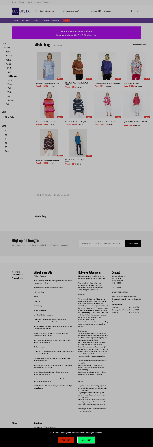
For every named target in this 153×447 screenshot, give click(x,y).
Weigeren (66, 440)
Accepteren (86, 440)
